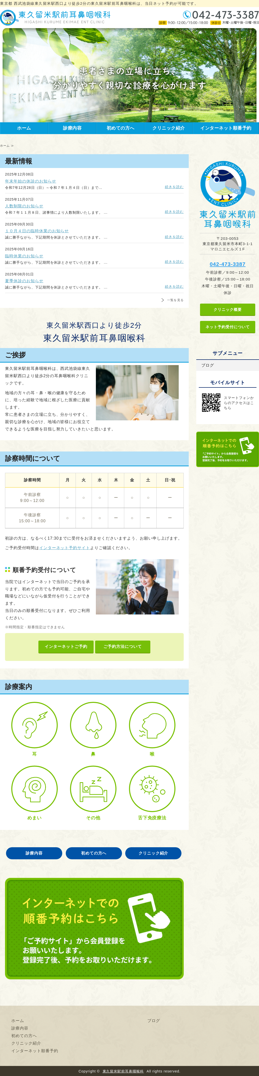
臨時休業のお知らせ (24, 256)
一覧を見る (175, 300)
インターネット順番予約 (225, 128)
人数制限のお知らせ (24, 206)
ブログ (207, 365)
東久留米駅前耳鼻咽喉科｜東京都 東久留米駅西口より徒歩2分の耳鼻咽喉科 (55, 17)
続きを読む (174, 187)
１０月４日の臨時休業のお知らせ (37, 231)
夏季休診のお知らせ (24, 281)
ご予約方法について (122, 646)
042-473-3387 (228, 264)
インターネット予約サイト (64, 548)
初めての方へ (121, 128)
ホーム (24, 128)
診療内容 (72, 128)
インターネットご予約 (66, 646)
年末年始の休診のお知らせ (30, 181)
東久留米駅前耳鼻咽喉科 (123, 1071)
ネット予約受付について (228, 327)
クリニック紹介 (168, 128)
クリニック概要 (228, 309)
